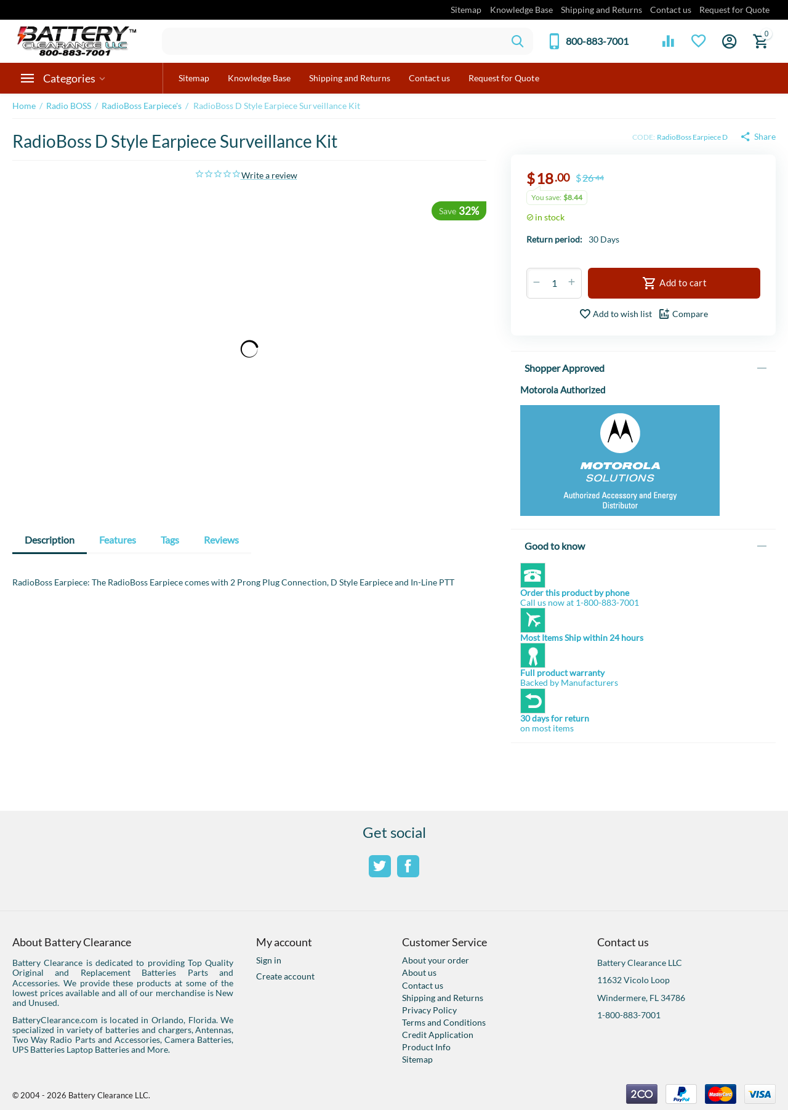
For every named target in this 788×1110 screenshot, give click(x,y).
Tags (170, 539)
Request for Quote (734, 9)
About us (419, 972)
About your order (435, 960)
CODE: (643, 137)
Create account (285, 976)
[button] (758, 136)
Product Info (426, 1047)
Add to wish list (615, 314)
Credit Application (437, 1034)
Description (49, 539)
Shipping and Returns (601, 9)
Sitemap (466, 9)
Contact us (670, 9)
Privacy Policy (429, 1010)
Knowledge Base (521, 9)
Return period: (554, 239)
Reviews (221, 539)
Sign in (268, 960)
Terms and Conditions (444, 1022)
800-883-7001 (597, 41)
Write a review (269, 175)
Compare (683, 314)
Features (117, 539)
